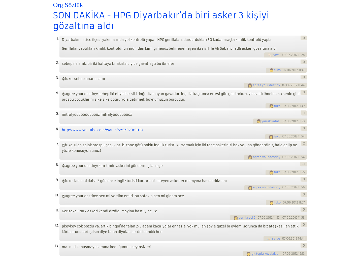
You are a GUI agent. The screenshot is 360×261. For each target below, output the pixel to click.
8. (57, 165)
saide (276, 238)
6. (57, 129)
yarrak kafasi (270, 121)
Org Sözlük (68, 5)
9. (57, 180)
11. (56, 210)
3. (57, 78)
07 (284, 55)
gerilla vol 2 (247, 217)
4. (57, 93)
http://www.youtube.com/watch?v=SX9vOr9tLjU (102, 130)
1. (57, 39)
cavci (276, 55)
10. (56, 195)
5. (57, 113)
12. (56, 225)
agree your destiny (266, 85)
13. (56, 246)
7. (57, 144)
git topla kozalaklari (265, 253)
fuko (277, 70)
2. (57, 63)
